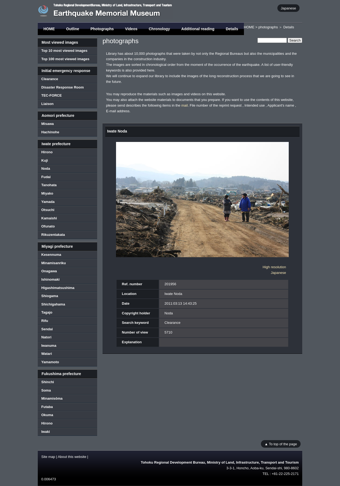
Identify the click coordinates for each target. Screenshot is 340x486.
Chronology (159, 29)
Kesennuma (51, 255)
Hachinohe (50, 132)
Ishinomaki (50, 279)
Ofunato (48, 226)
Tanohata (49, 185)
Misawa (47, 124)
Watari (46, 354)
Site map (48, 457)
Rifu (44, 321)
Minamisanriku (53, 263)
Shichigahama (53, 304)
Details (232, 29)
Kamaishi (49, 218)
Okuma (47, 415)
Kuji (44, 160)
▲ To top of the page (280, 444)
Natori (46, 337)
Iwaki (45, 432)
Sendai (47, 329)
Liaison (47, 104)
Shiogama (49, 296)
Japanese (288, 8)
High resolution (274, 267)
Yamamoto (50, 362)
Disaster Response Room (62, 87)
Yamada (48, 202)
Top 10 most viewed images (64, 51)
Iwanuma (48, 346)
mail (184, 105)
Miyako (47, 193)
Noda (45, 168)
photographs (268, 27)
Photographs (102, 29)
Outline (72, 29)
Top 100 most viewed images (65, 59)
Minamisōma (52, 398)
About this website (72, 457)
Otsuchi (47, 210)
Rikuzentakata (53, 235)
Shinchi (47, 382)
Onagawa (49, 271)
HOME (49, 29)
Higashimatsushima (57, 288)
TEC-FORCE (51, 95)
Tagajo (46, 312)
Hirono (47, 152)
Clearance (49, 79)
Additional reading (198, 29)
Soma (46, 390)
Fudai (46, 177)
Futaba (47, 407)
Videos (131, 29)
